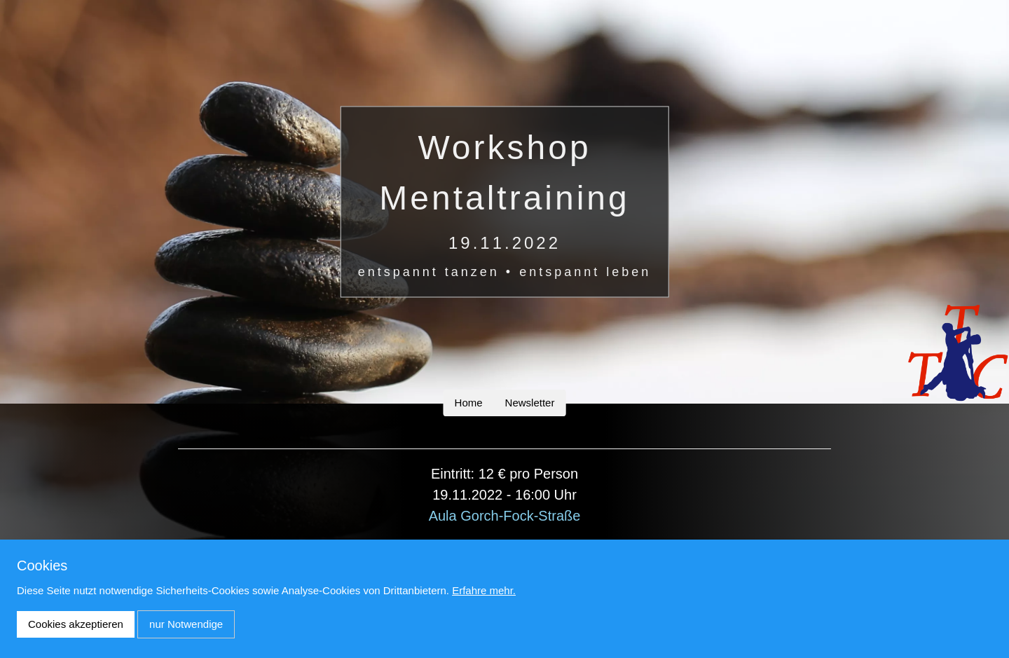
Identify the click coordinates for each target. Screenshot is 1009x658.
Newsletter (530, 403)
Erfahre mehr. (484, 590)
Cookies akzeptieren (75, 624)
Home (469, 403)
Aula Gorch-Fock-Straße (505, 515)
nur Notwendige (186, 624)
